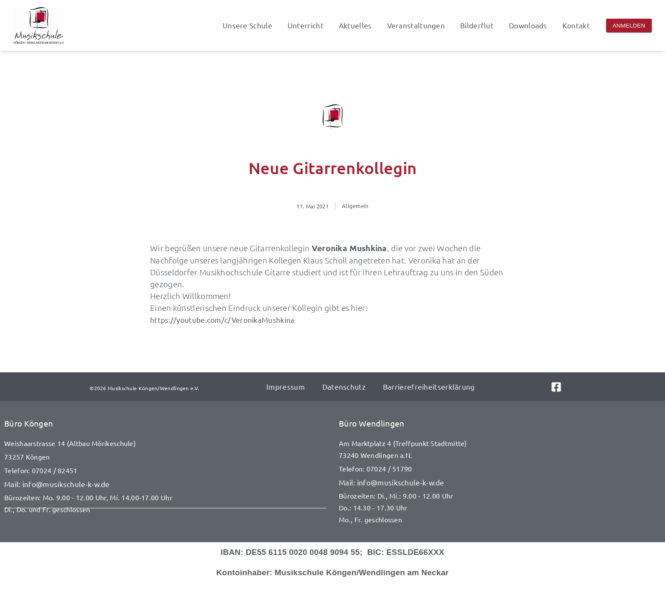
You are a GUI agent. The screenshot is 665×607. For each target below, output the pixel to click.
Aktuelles (355, 25)
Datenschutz (343, 386)
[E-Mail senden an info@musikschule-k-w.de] (165, 484)
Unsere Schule (247, 25)
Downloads (528, 25)
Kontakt (576, 25)
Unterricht (306, 25)
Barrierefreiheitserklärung (428, 386)
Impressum (285, 386)
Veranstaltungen (416, 25)
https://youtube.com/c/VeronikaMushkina (222, 319)
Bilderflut (477, 25)
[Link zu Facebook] (563, 387)
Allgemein (355, 205)
